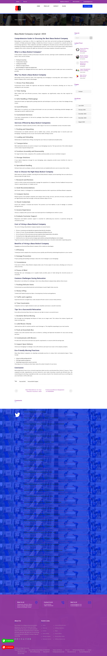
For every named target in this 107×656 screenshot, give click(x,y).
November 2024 (82, 118)
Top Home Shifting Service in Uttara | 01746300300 (40, 508)
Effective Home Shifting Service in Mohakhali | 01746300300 (42, 502)
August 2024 (82, 122)
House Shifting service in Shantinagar (84, 50)
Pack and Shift (22, 19)
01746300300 (9, 640)
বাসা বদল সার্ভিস (21, 653)
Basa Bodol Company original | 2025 (30, 34)
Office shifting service (35, 651)
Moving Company (47, 636)
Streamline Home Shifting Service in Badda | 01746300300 (42, 514)
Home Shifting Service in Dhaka (33, 466)
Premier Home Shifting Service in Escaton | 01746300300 (41, 544)
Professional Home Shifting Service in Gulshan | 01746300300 (43, 580)
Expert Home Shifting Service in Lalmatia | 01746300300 (41, 484)
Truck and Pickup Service (84, 651)
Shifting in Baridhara (59, 628)
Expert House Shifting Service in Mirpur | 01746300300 (41, 418)
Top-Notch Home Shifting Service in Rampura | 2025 (40, 526)
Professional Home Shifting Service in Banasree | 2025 (41, 520)
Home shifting (46, 633)
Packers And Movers (57, 649)
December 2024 (82, 113)
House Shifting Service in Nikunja (34, 454)
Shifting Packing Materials (79, 649)
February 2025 (82, 109)
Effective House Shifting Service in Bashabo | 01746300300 (42, 436)
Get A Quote (87, 6)
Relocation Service (47, 639)
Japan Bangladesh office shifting (85, 70)
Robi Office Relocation (83, 76)
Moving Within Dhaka (59, 636)
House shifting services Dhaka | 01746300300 (39, 649)
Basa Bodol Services (22, 651)
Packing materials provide (58, 651)
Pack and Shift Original (33, 381)
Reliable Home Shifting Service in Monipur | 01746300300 (41, 538)
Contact (17, 1)
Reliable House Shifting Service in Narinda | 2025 (39, 442)
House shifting (58, 633)
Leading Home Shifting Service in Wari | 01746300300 (40, 478)
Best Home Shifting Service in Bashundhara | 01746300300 (42, 556)
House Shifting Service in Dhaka (34, 460)
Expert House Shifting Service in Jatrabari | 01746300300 (42, 448)
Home (38, 6)
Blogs (64, 6)
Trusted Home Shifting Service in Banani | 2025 (38, 496)
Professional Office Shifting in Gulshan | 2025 (38, 472)
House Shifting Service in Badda (34, 430)
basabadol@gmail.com (88, 1)
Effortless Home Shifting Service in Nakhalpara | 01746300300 (43, 550)
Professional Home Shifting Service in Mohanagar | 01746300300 (44, 586)
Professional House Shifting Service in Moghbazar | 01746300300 (44, 424)
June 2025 (81, 105)
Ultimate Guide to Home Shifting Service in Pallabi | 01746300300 (44, 490)
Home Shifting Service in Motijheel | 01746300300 (39, 568)
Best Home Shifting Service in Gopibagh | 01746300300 (41, 574)
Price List (25, 1)
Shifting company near (60, 639)
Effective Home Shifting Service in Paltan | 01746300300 (41, 562)
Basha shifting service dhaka (84, 56)
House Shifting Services (60, 625)
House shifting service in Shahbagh (84, 63)
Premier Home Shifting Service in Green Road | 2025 (40, 532)
